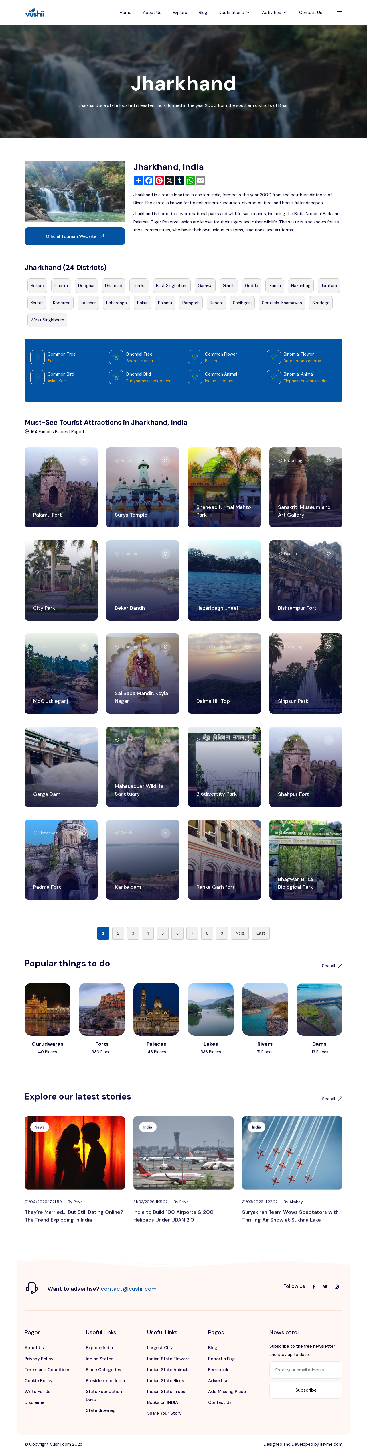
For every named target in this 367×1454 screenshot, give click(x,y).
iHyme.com (331, 1444)
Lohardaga (116, 303)
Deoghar (86, 286)
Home (125, 12)
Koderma (61, 303)
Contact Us (310, 12)
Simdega (320, 303)
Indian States (99, 1359)
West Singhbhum (47, 320)
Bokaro (37, 286)
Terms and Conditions (47, 1370)
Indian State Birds (165, 1381)
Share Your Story (164, 1413)
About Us (152, 12)
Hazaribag (301, 286)
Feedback (218, 1370)
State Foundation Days (104, 1395)
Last (260, 933)
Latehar (88, 303)
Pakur (142, 303)
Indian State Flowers (168, 1359)
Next (240, 933)
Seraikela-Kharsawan (282, 303)
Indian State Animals (168, 1370)
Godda (251, 286)
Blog (203, 12)
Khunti (37, 303)
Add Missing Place (227, 1391)
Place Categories (103, 1370)
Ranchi (216, 303)
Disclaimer (35, 1402)
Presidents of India (105, 1381)
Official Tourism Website (75, 236)
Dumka (139, 286)
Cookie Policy (39, 1381)
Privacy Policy (39, 1359)
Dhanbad (113, 286)
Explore (180, 12)
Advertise (218, 1381)
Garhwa (205, 286)
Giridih (229, 286)
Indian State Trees (166, 1391)
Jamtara (329, 286)
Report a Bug (221, 1359)
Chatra (61, 286)
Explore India (99, 1348)
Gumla (275, 286)
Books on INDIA (162, 1402)
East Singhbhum (172, 286)
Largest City (160, 1348)
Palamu (165, 303)
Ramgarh (191, 303)
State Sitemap (101, 1410)
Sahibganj (242, 303)
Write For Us (37, 1391)
